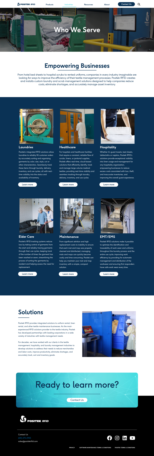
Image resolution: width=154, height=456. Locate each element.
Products (50, 4)
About (107, 4)
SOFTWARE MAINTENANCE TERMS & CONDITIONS (95, 447)
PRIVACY (72, 447)
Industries (69, 4)
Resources (89, 4)
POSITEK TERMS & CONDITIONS (125, 447)
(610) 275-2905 (24, 438)
